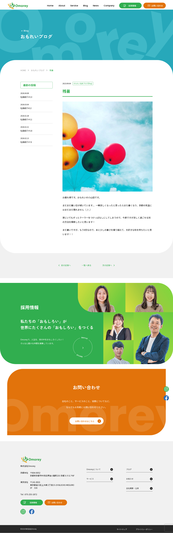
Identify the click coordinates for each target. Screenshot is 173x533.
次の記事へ (107, 265)
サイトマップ (122, 529)
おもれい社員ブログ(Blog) (84, 83)
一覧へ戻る (86, 265)
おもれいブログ (37, 70)
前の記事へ (66, 265)
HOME (23, 70)
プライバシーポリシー (144, 529)
